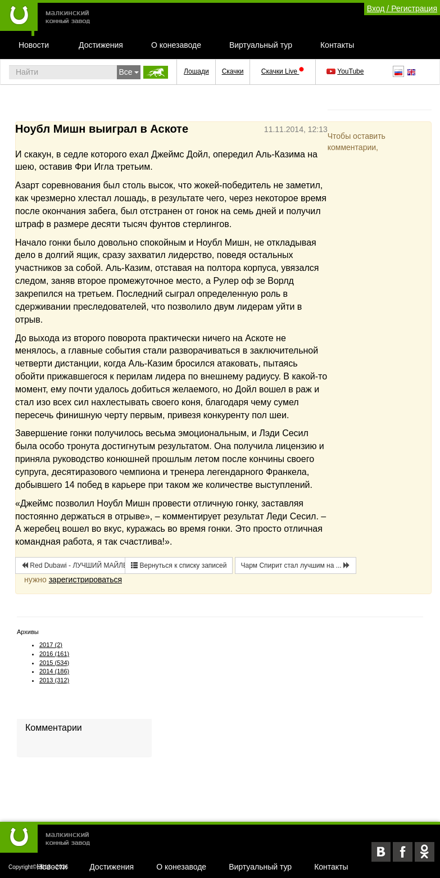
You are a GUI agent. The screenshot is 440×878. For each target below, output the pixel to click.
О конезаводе (176, 44)
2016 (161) (54, 653)
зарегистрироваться (85, 579)
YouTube (346, 71)
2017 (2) (50, 644)
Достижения (101, 44)
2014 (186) (54, 671)
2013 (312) (54, 680)
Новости (34, 44)
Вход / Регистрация (402, 8)
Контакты (337, 44)
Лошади (196, 71)
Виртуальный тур (260, 44)
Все (129, 71)
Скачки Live (282, 71)
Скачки (233, 71)
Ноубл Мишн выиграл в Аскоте (101, 129)
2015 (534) (54, 662)
